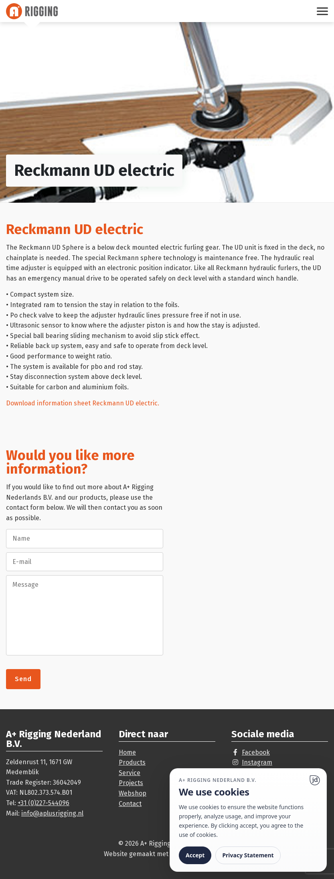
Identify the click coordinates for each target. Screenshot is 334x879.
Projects (131, 783)
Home (127, 752)
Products (132, 762)
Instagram (257, 762)
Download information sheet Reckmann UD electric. (82, 403)
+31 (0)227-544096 (43, 803)
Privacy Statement (247, 855)
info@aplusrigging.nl (52, 813)
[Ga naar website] (315, 780)
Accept (195, 855)
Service (129, 773)
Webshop (132, 793)
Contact (130, 804)
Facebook (256, 752)
